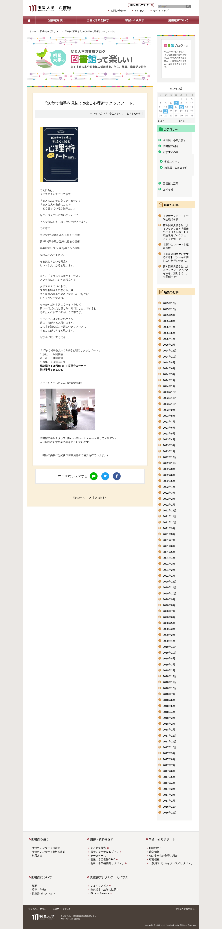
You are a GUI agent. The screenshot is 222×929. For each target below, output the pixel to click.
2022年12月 (170, 457)
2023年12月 (170, 392)
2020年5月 (169, 623)
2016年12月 (170, 806)
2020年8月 (169, 605)
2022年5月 (169, 480)
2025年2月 (169, 344)
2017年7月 (169, 765)
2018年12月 (170, 676)
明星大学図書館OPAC (103, 859)
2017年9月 (169, 753)
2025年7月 (169, 326)
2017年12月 (170, 735)
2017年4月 (169, 783)
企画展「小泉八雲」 (174, 140)
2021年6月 (169, 546)
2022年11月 (170, 463)
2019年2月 (169, 670)
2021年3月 (169, 563)
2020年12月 (170, 581)
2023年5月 (169, 433)
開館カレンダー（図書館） (47, 847)
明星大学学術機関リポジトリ (107, 863)
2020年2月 (169, 634)
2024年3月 (169, 374)
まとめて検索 (98, 847)
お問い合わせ (118, 10)
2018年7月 (169, 694)
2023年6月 (169, 427)
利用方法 (37, 855)
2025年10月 (170, 309)
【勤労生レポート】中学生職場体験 (176, 217)
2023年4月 (169, 439)
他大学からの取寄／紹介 (163, 855)
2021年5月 (169, 552)
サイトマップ (160, 10)
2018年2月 (169, 723)
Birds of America (100, 893)
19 (165, 111)
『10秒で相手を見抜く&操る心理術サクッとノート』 (90, 103)
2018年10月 (170, 688)
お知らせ (168, 189)
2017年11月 (170, 741)
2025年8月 (169, 321)
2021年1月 (169, 575)
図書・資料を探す (96, 20)
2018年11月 (170, 682)
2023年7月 (169, 421)
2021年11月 (170, 516)
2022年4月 (169, 486)
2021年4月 (169, 557)
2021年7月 (169, 540)
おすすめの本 (134, 113)
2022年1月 (169, 504)
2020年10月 (170, 593)
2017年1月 (169, 800)
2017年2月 (169, 794)
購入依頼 (154, 851)
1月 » (182, 120)
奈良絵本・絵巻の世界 (103, 889)
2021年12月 (170, 510)
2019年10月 (170, 652)
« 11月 (161, 120)
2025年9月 (169, 315)
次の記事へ (101, 497)
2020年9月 (169, 599)
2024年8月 (169, 362)
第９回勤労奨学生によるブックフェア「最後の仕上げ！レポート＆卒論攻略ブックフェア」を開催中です (176, 232)
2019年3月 (169, 664)
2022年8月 (169, 469)
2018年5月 (169, 705)
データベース (98, 855)
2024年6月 (169, 368)
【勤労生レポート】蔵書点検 (176, 246)
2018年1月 (169, 729)
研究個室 (154, 859)
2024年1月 (169, 386)
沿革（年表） (39, 889)
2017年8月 (169, 759)
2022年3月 (169, 492)
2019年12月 (170, 646)
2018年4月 (169, 711)
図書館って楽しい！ (50, 31)
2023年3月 (169, 445)
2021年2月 (169, 569)
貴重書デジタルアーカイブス (109, 877)
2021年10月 (170, 522)
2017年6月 (169, 771)
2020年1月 (169, 640)
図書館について (178, 20)
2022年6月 (169, 475)
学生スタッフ (116, 113)
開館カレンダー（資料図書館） (50, 851)
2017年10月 (170, 747)
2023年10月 (170, 404)
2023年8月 (169, 415)
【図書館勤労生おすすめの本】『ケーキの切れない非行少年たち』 (176, 257)
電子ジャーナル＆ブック (105, 851)
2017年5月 (169, 776)
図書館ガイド (157, 847)
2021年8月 (169, 534)
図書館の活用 (170, 183)
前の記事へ (79, 497)
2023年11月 (170, 397)
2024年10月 (170, 356)
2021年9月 (169, 528)
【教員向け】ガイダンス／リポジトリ (171, 863)
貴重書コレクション (43, 893)
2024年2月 (169, 380)
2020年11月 (170, 587)
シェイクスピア (100, 885)
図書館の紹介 (170, 146)
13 (170, 107)
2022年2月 (169, 498)
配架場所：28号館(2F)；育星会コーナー (63, 365)
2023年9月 (169, 409)
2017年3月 (169, 788)
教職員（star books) (175, 167)
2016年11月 (170, 812)
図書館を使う (55, 20)
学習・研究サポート (137, 20)
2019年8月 (169, 658)
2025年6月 (169, 332)
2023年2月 (169, 451)
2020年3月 (169, 628)
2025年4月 (169, 338)
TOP (89, 497)
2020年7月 (169, 611)
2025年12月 (170, 303)
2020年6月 (169, 617)
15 (181, 107)
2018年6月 (169, 700)
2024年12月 (170, 350)
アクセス (139, 10)
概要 (34, 885)
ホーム (29, 20)
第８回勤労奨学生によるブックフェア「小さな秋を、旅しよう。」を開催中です (176, 271)
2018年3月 (169, 717)
